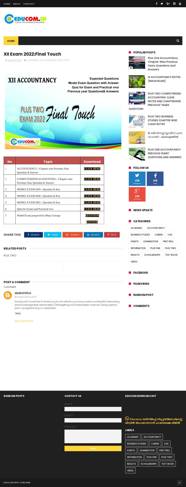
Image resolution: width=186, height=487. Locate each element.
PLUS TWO (63, 60)
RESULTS (135, 254)
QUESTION (92, 215)
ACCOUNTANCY (48, 60)
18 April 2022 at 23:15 (26, 296)
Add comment (24, 321)
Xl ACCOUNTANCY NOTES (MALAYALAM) (164, 79)
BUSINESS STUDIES (140, 234)
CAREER (159, 234)
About (17, 3)
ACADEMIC (33, 60)
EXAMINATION (150, 241)
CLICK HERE (92, 168)
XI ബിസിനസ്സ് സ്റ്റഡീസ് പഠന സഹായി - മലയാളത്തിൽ (165, 135)
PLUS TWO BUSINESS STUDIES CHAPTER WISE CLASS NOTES (162, 120)
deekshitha (23, 293)
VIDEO (134, 261)
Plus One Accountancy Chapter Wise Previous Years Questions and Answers (163, 63)
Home (7, 3)
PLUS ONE (155, 248)
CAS (170, 234)
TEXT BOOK (171, 254)
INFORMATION (138, 248)
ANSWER (92, 222)
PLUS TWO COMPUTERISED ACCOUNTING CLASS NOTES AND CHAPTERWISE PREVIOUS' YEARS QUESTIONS (155, 101)
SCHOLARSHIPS (152, 254)
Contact (29, 3)
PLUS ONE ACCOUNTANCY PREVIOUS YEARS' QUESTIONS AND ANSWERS (164, 153)
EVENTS (135, 241)
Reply (18, 313)
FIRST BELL (168, 241)
